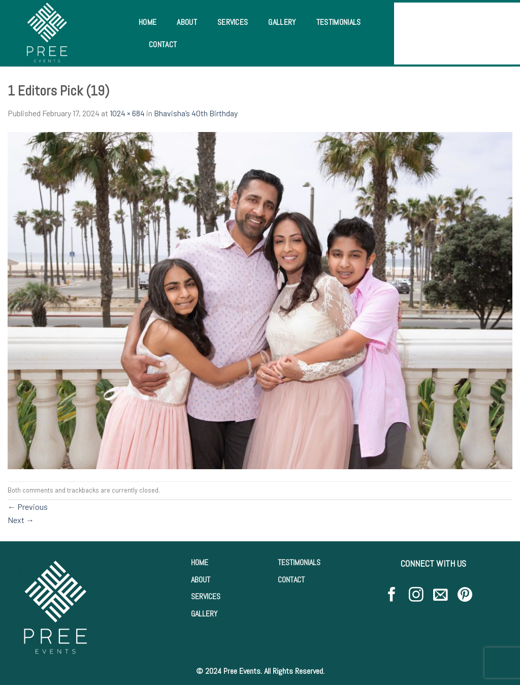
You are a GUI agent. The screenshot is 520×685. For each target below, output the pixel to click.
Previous (28, 506)
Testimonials (338, 22)
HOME (199, 562)
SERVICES (205, 596)
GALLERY (204, 613)
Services (232, 22)
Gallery (282, 22)
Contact (163, 44)
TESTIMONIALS (299, 562)
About (187, 22)
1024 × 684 (127, 113)
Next (21, 520)
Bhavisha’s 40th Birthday (196, 113)
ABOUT (200, 579)
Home (147, 22)
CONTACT (291, 579)
